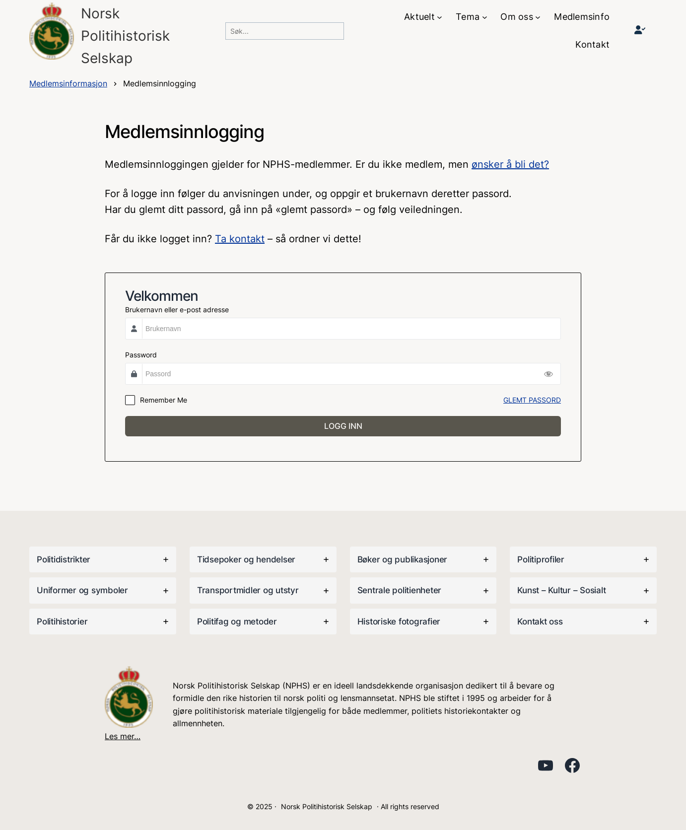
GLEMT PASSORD (532, 400)
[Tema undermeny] (484, 17)
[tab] (102, 559)
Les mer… (122, 736)
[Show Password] (548, 374)
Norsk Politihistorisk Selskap (326, 806)
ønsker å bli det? (510, 164)
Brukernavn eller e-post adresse (177, 309)
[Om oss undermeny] (538, 17)
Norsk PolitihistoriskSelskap (125, 36)
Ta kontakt (240, 239)
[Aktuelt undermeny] (439, 17)
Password (141, 354)
